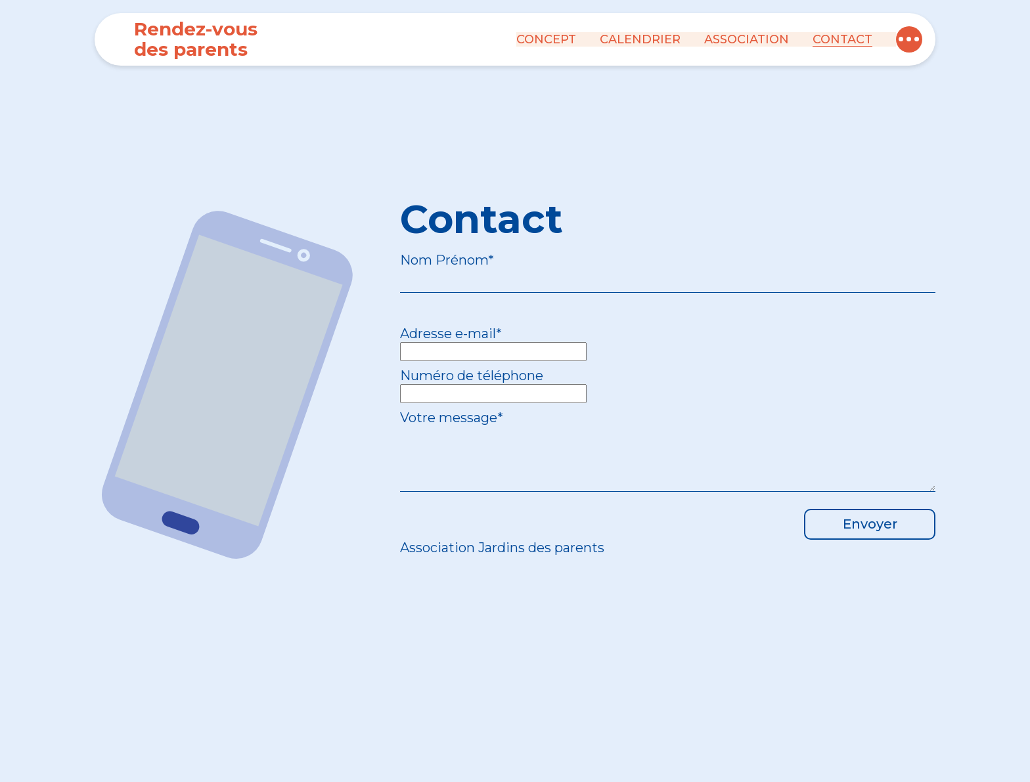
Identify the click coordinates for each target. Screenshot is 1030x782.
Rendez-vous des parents (196, 39)
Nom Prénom (447, 260)
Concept (546, 39)
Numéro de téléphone (471, 375)
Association (746, 39)
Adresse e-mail (451, 333)
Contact (842, 39)
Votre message (451, 417)
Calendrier (640, 39)
